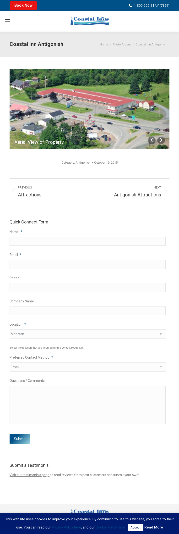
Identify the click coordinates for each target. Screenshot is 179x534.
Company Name (22, 301)
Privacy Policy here (66, 527)
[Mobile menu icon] (8, 21)
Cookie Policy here (110, 527)
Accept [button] (135, 527)
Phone (14, 278)
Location (18, 325)
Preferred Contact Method (31, 358)
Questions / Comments (27, 381)
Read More (153, 527)
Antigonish (83, 162)
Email (16, 255)
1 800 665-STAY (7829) (151, 5)
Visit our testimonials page (29, 475)
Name (16, 232)
